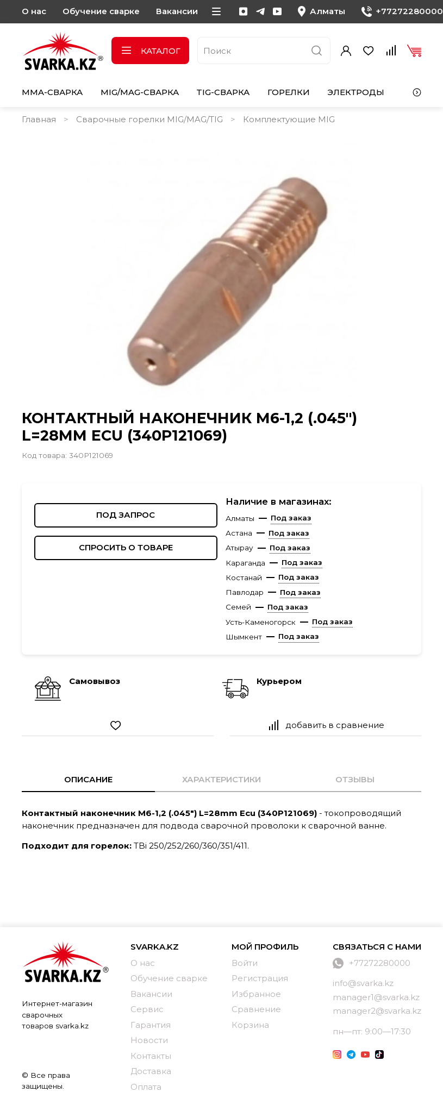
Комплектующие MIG (289, 119)
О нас (34, 11)
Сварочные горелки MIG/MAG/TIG (149, 119)
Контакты (150, 1056)
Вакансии (177, 11)
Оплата (145, 1087)
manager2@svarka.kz (377, 1011)
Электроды (355, 92)
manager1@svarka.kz (376, 997)
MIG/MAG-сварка (140, 92)
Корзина (250, 1025)
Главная (39, 119)
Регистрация (260, 978)
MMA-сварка (52, 92)
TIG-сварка (222, 92)
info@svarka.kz (363, 983)
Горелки (288, 92)
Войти (245, 963)
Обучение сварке (101, 11)
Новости (149, 1040)
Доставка (150, 1071)
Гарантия (150, 1025)
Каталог (150, 51)
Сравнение (256, 1009)
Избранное (256, 994)
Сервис (147, 1009)
